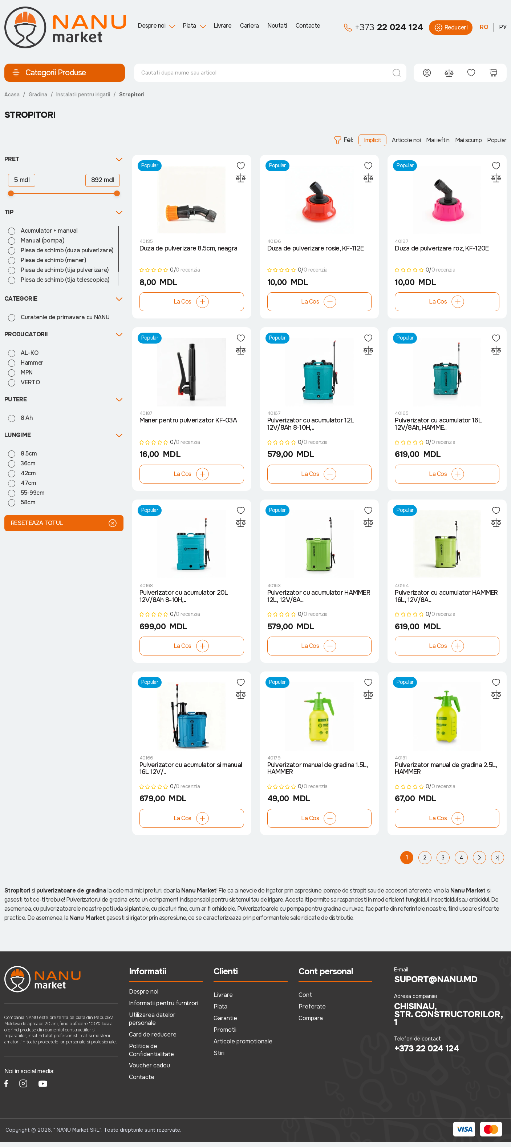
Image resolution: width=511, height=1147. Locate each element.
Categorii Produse (49, 73)
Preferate (312, 1011)
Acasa (12, 94)
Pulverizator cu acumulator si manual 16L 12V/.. (190, 773)
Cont (305, 1000)
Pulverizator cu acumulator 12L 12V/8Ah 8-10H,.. (310, 427)
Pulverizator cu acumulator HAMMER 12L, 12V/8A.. (319, 600)
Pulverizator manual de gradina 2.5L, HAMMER (446, 773)
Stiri (219, 1058)
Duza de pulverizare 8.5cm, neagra (188, 249)
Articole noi (406, 140)
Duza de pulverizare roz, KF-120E (442, 249)
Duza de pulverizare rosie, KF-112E (315, 249)
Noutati (277, 25)
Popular (497, 140)
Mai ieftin (437, 140)
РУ (503, 27)
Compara (311, 1023)
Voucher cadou (149, 1070)
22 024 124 (383, 27)
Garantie (225, 1023)
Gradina (38, 94)
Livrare (223, 25)
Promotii (225, 1035)
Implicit (372, 140)
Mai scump (468, 140)
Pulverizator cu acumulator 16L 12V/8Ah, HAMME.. (438, 427)
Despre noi (151, 25)
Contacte (308, 25)
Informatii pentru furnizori (163, 1008)
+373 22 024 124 (426, 1054)
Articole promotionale (243, 1046)
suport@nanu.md (436, 985)
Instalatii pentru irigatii (83, 94)
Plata (189, 25)
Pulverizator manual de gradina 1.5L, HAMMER (318, 773)
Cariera (249, 25)
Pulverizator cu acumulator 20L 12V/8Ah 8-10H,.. (183, 600)
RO (484, 27)
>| (497, 862)
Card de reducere (153, 1039)
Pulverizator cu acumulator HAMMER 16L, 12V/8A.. (446, 600)
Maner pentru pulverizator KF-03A (188, 423)
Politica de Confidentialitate (151, 1055)
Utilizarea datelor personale (152, 1024)
